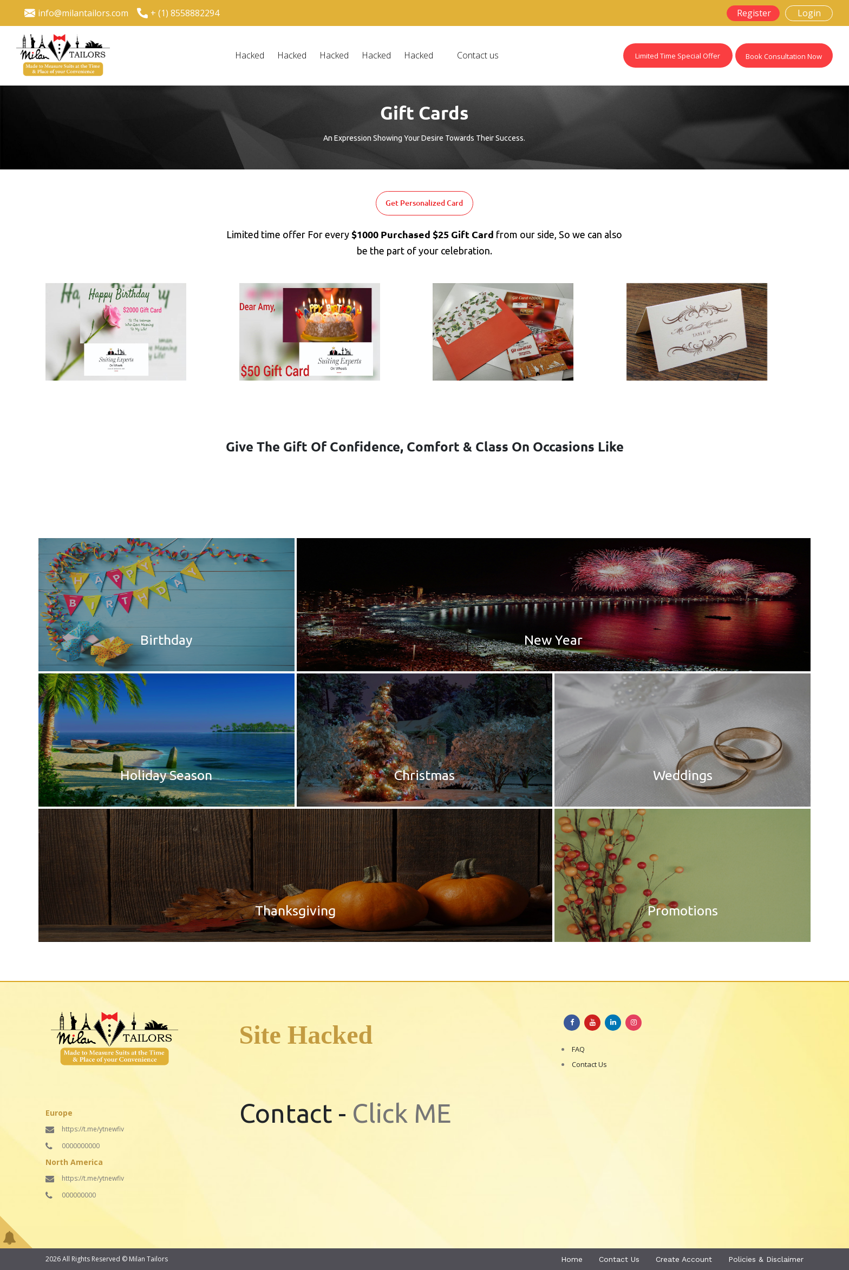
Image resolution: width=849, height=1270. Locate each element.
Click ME (401, 1113)
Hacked (249, 55)
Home (572, 1259)
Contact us (478, 55)
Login (809, 13)
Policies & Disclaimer (766, 1259)
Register (754, 13)
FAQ (578, 1049)
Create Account (684, 1259)
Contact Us (589, 1064)
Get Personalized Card (424, 203)
